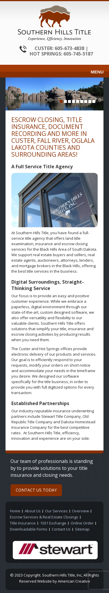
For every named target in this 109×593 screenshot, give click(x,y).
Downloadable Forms (28, 529)
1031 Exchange (53, 523)
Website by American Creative (63, 581)
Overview (80, 510)
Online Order (82, 523)
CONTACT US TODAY (36, 490)
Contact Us (61, 529)
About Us (33, 510)
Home (15, 510)
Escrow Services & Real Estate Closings (44, 517)
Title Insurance (23, 523)
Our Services (56, 510)
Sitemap (82, 529)
